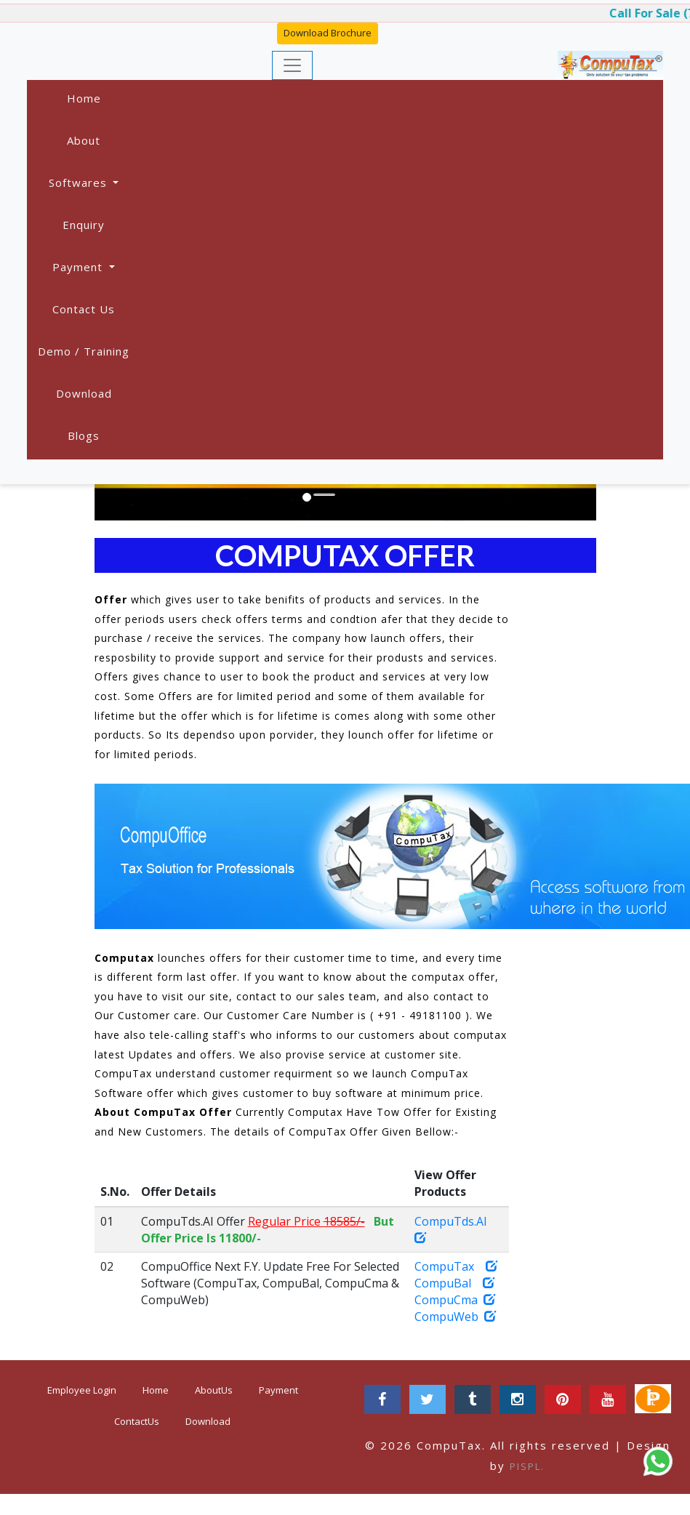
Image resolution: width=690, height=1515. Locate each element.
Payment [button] (79, 267)
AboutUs (214, 1390)
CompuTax (455, 1266)
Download (84, 393)
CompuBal (454, 1283)
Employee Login (81, 1390)
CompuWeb (455, 1317)
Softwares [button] (80, 182)
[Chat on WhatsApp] (658, 1461)
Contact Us (83, 309)
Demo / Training (83, 351)
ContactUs (136, 1421)
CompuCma (454, 1300)
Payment (278, 1390)
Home (84, 98)
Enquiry (84, 224)
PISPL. (527, 1466)
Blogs (84, 435)
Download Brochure (328, 32)
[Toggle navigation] (292, 65)
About (83, 140)
